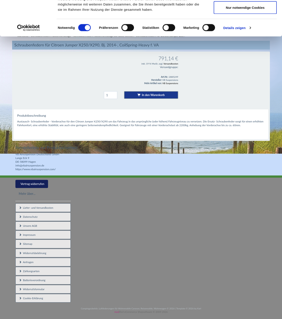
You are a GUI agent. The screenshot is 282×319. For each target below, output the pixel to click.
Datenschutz (28, 216)
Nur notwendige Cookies (245, 40)
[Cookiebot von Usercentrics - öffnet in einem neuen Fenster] (28, 60)
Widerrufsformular (32, 289)
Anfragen (26, 262)
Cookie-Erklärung (31, 298)
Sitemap (25, 243)
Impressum (27, 234)
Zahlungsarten (29, 271)
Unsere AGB (28, 225)
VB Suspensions (170, 83)
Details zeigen (234, 61)
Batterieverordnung (32, 280)
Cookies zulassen (245, 11)
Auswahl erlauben (245, 26)
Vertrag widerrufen (32, 184)
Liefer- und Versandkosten (36, 207)
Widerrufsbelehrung (32, 253)
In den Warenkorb (151, 95)
